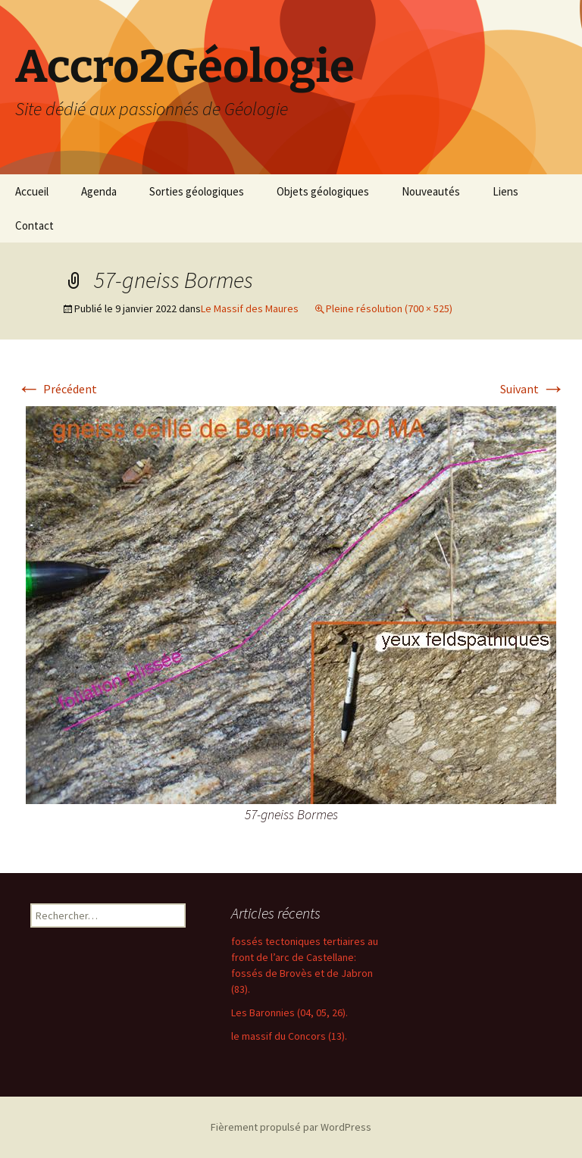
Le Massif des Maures (250, 308)
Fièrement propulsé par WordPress (291, 1127)
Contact (34, 225)
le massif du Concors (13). (289, 1036)
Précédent (57, 388)
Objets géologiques (323, 191)
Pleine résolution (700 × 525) (389, 308)
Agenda (99, 191)
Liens (505, 191)
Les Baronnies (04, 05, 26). (289, 1012)
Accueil (31, 191)
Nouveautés (431, 191)
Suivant (532, 388)
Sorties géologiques (196, 191)
